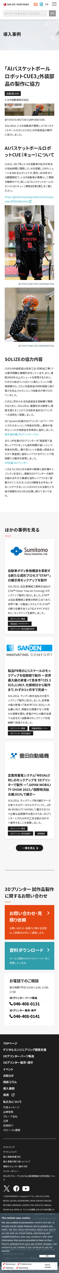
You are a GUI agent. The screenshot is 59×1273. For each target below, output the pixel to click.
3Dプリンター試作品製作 (20, 733)
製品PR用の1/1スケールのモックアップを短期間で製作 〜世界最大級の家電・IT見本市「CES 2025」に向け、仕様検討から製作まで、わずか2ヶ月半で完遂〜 (29, 680)
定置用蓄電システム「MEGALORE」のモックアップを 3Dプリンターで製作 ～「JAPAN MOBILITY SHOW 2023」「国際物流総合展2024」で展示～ (29, 784)
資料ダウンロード (41, 4)
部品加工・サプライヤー (19, 623)
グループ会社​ (10, 1116)
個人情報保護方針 (12, 1156)
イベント (8, 1069)
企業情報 (8, 1112)
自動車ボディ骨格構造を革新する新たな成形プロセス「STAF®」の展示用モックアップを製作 (29, 575)
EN (46, 4)
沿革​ (5, 1121)
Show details (48, 1266)
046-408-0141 (26, 1016)
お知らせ (8, 1075)
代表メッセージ (11, 1107)
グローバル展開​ (11, 1130)
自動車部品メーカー (40, 728)
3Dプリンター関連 (17, 618)
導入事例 (8, 1088)
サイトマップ (9, 1147)
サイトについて (10, 1151)
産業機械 (41, 833)
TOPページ (10, 1043)
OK (47, 1256)
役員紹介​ (8, 1125)
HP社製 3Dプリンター (16, 463)
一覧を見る (28, 848)
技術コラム (10, 1082)
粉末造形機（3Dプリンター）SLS (22, 434)
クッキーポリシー (11, 1171)
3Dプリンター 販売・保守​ (18, 1062)
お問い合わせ (36, 4)
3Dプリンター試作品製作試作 (22, 628)
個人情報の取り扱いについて (17, 1161)
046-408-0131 (26, 1004)
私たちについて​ (12, 1102)
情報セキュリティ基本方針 (15, 1166)
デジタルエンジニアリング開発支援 (24, 1049)
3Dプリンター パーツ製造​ (18, 1056)
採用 (6, 1095)
